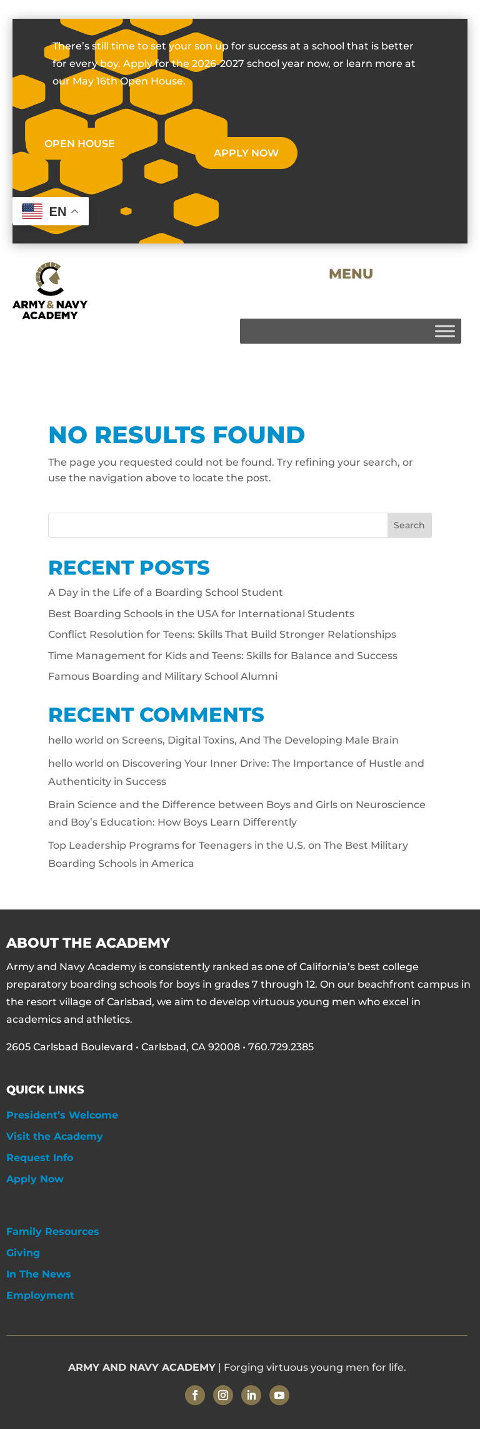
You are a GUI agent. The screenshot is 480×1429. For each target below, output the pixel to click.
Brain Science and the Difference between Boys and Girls (193, 805)
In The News (38, 1274)
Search (409, 525)
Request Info (39, 1158)
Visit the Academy (54, 1136)
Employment (40, 1295)
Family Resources (52, 1231)
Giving (23, 1253)
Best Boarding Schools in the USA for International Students (201, 614)
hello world (76, 740)
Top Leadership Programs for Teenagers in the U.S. (177, 845)
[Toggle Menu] (445, 331)
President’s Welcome (62, 1115)
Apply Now (35, 1179)
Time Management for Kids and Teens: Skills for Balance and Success (223, 656)
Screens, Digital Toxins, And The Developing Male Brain (260, 740)
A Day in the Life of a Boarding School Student (165, 592)
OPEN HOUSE (80, 143)
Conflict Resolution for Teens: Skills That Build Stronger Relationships (222, 634)
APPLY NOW (246, 153)
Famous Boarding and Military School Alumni (163, 676)
